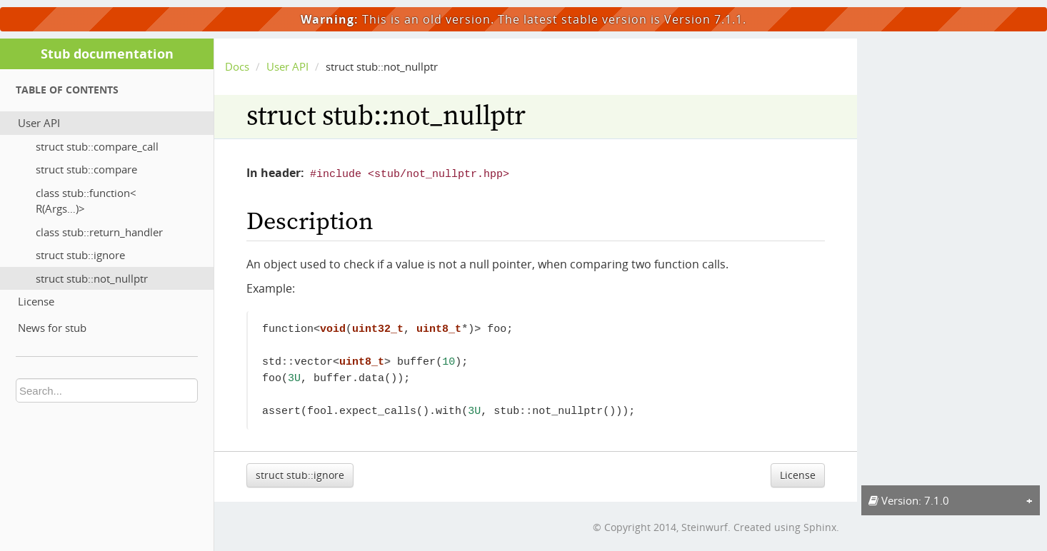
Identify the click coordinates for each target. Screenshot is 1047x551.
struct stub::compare (86, 169)
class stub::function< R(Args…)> (86, 201)
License (36, 301)
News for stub (52, 327)
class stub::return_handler (99, 232)
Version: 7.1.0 (908, 500)
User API (39, 123)
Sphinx (819, 525)
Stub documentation (107, 53)
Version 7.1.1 (703, 19)
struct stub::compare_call (97, 146)
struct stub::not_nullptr (92, 278)
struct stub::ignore (80, 255)
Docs (237, 66)
